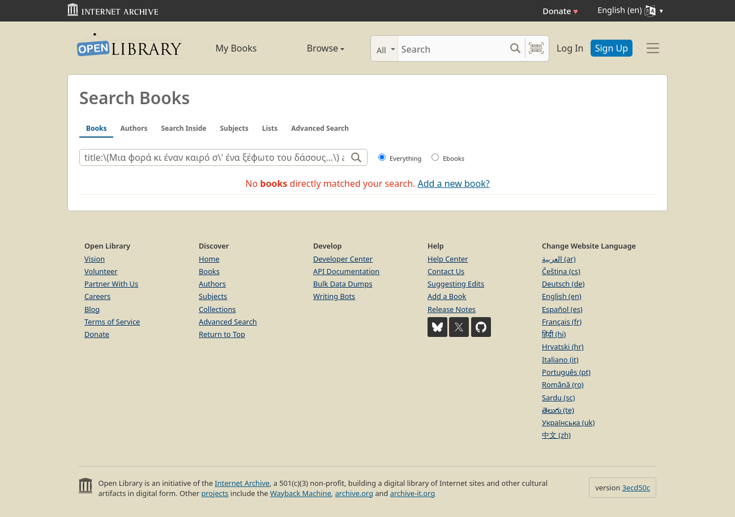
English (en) (562, 296)
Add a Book (447, 296)
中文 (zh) (556, 435)
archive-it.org (412, 493)
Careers (97, 296)
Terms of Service (112, 322)
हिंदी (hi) (554, 334)
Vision (94, 259)
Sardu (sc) (558, 397)
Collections (217, 309)
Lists (270, 128)
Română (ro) (563, 384)
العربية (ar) (558, 259)
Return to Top (222, 334)
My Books (236, 48)
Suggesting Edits (456, 284)
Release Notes (452, 309)
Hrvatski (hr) (563, 346)
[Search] (451, 48)
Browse (312, 48)
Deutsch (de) (563, 284)
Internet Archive (242, 483)
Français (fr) (562, 322)
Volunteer (101, 271)
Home (209, 259)
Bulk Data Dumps (343, 284)
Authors (133, 128)
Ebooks (453, 158)
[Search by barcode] (536, 48)
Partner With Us (111, 284)
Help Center (448, 259)
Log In (570, 48)
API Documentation (346, 271)
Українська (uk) (568, 422)
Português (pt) (566, 372)
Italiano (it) (560, 359)
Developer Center (343, 259)
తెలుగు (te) (558, 410)
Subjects (234, 128)
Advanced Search (320, 128)
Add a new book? (454, 183)
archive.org (354, 493)
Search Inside (183, 128)
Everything (405, 158)
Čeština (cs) (561, 271)
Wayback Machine (300, 493)
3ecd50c (636, 487)
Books (96, 128)
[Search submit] (515, 48)
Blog (92, 309)
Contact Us (446, 271)
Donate (560, 11)
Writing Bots (334, 296)
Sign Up (611, 48)
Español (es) (562, 309)
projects (214, 493)
